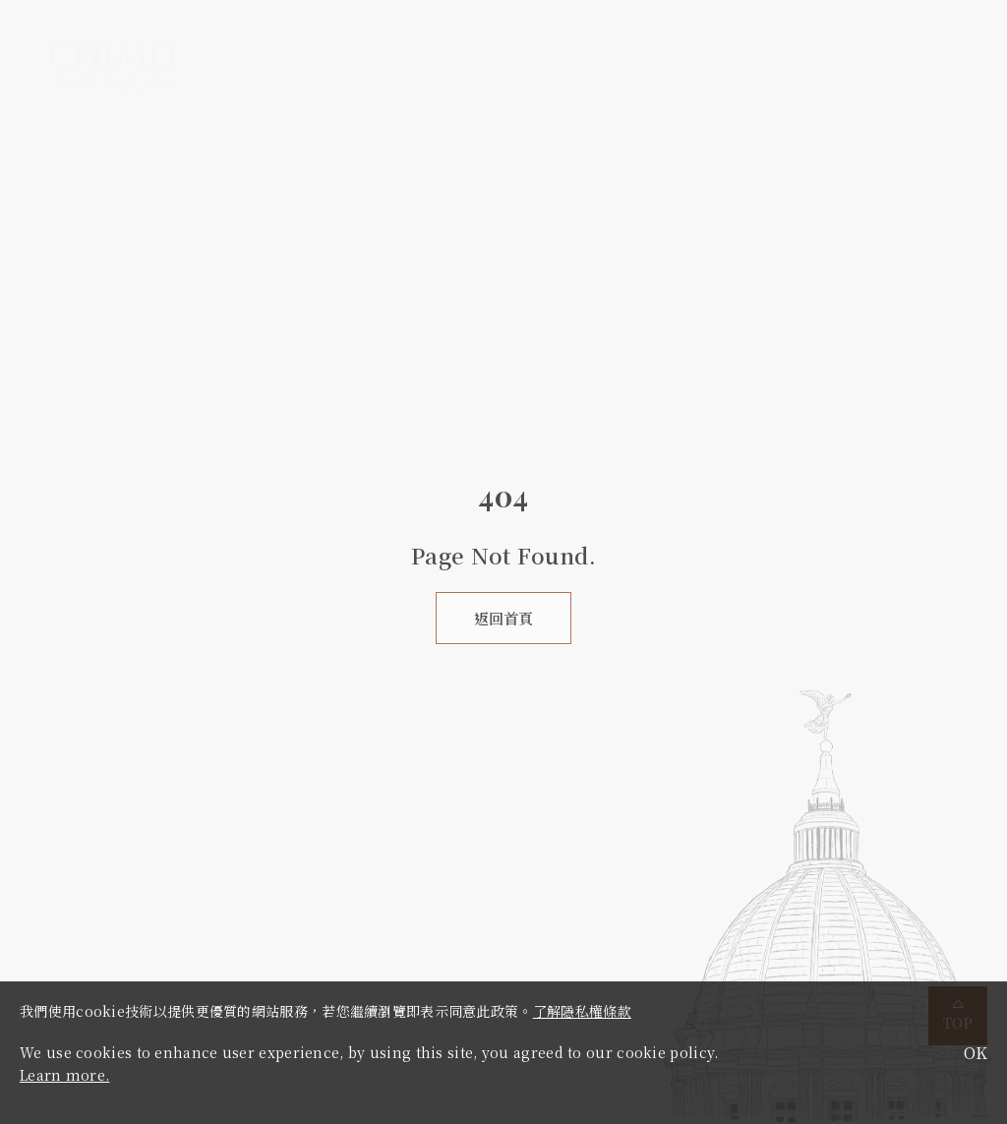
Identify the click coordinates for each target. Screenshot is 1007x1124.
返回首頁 (503, 618)
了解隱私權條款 (582, 1011)
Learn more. (64, 1075)
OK (975, 1053)
